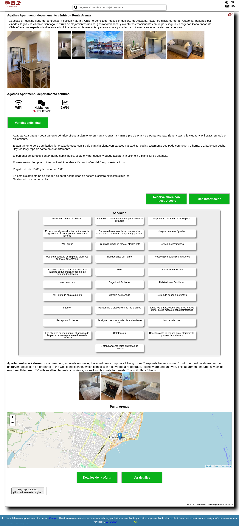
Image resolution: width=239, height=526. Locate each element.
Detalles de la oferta (97, 477)
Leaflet (209, 466)
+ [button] (12, 417)
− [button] (12, 423)
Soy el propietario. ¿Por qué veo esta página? (28, 491)
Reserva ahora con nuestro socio (166, 198)
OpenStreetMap (223, 466)
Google (53, 518)
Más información (209, 199)
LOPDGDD (111, 522)
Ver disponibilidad (28, 122)
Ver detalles (142, 477)
